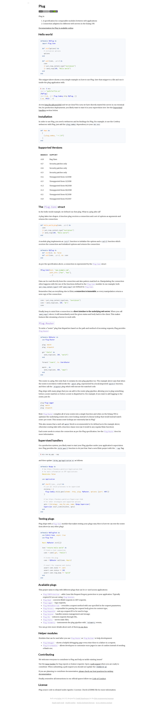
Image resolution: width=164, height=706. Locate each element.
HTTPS (9, 67)
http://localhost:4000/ (68, 105)
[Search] (15, 3)
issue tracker (66, 664)
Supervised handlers (15, 48)
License (10, 59)
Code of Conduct (115, 679)
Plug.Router (12, 46)
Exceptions (9, 22)
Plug (8, 8)
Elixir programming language (119, 698)
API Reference (12, 28)
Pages (7, 16)
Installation (12, 39)
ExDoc (75, 698)
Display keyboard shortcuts (101, 703)
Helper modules (13, 55)
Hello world (12, 36)
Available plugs (13, 53)
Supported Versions (15, 41)
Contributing (12, 57)
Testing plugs (12, 50)
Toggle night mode (74, 703)
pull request (111, 664)
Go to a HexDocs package (119, 703)
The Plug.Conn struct (15, 43)
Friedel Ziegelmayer (98, 698)
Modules (8, 19)
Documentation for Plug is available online (71, 28)
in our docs (98, 627)
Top (9, 34)
